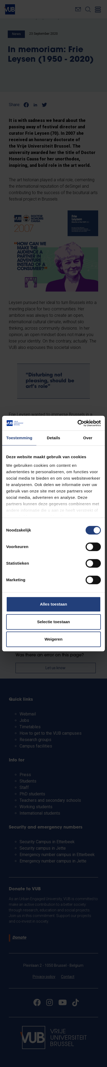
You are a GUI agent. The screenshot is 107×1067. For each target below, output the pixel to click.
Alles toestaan (53, 604)
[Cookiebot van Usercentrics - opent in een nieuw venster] (77, 423)
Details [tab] (53, 438)
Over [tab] (88, 438)
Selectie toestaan (53, 621)
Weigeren (53, 639)
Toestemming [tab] (19, 438)
